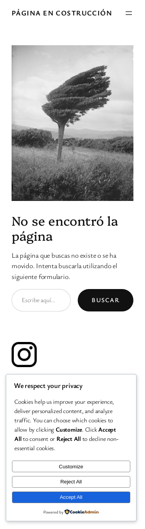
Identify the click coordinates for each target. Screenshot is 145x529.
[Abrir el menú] (128, 13)
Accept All (71, 497)
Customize (71, 466)
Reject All (71, 482)
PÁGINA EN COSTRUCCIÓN (62, 12)
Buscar (105, 300)
